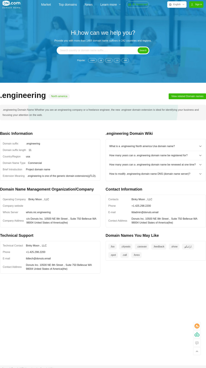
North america (59, 96)
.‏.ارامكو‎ (188, 246)
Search (143, 50)
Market (46, 4)
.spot (113, 255)
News (89, 4)
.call (124, 255)
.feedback (158, 246)
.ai (101, 60)
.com (92, 60)
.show (174, 246)
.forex (136, 255)
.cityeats (126, 246)
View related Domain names (187, 96)
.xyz (109, 60)
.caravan (142, 246)
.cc (117, 60)
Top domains (68, 4)
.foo (112, 246)
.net (125, 60)
